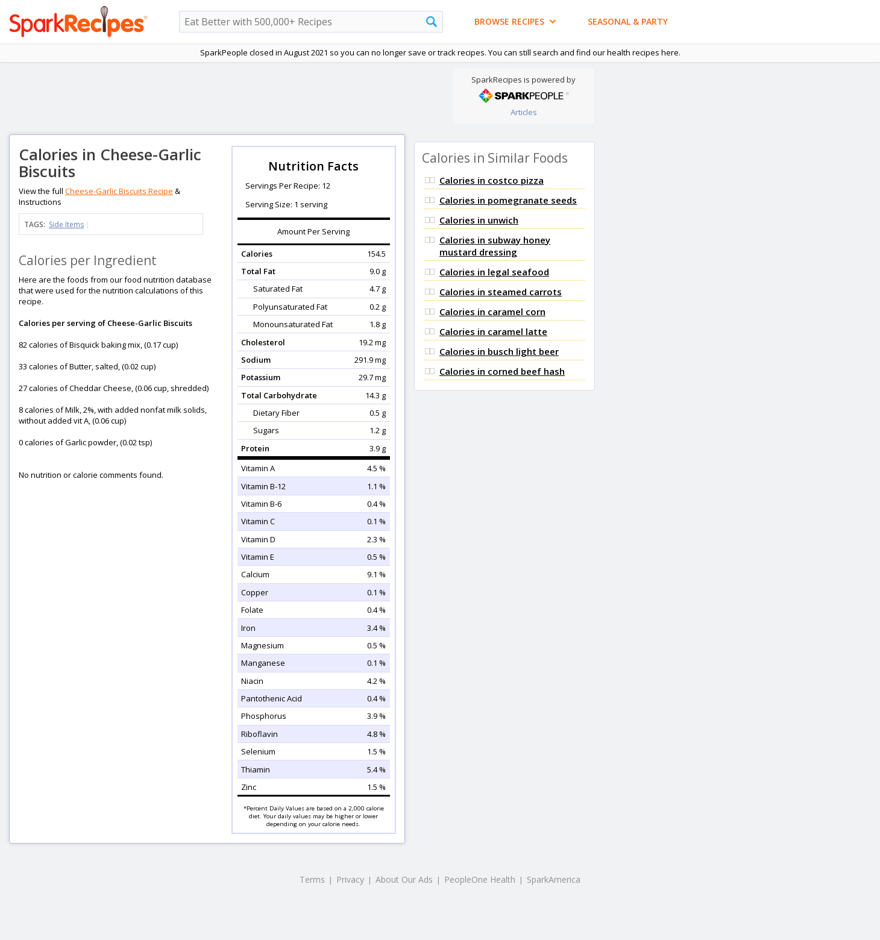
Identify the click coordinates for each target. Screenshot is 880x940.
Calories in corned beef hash (502, 371)
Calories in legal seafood (494, 272)
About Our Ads (404, 879)
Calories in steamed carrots (500, 292)
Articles (524, 112)
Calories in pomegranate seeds (508, 200)
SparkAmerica (553, 879)
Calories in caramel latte (493, 331)
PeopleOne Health (479, 879)
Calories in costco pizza (491, 180)
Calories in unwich (478, 220)
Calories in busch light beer (499, 351)
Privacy (350, 879)
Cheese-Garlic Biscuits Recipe (119, 191)
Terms (312, 879)
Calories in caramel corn (492, 312)
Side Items (66, 224)
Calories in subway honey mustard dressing (494, 246)
